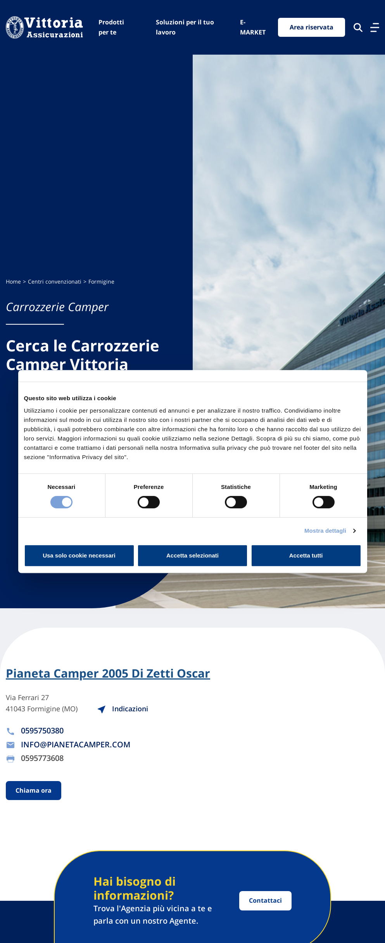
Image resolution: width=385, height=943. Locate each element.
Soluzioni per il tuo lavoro (185, 27)
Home (13, 281)
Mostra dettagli (325, 530)
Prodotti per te (111, 27)
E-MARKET (253, 27)
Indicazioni (122, 708)
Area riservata (311, 27)
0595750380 (42, 730)
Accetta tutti (306, 555)
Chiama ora (34, 790)
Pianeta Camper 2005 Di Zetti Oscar (108, 673)
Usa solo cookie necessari (79, 555)
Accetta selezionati (192, 555)
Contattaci (265, 900)
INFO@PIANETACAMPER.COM (75, 744)
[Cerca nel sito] (358, 27)
